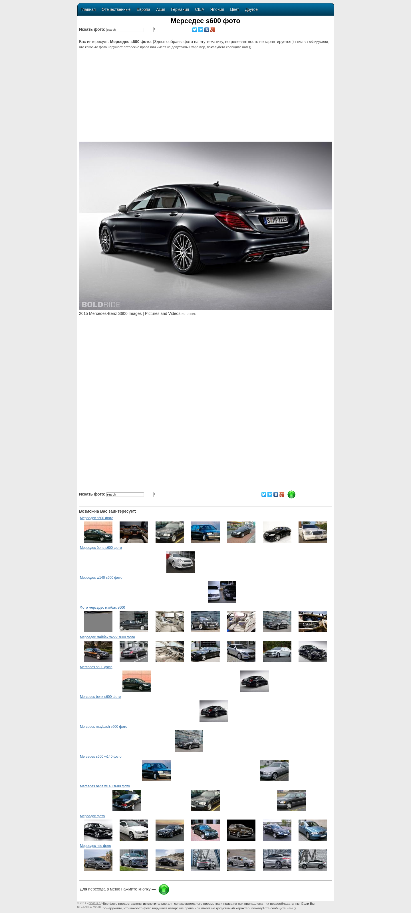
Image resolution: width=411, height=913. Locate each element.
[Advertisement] (206, 99)
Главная (88, 9)
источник (189, 314)
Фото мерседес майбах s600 (102, 608)
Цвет (234, 9)
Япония (217, 9)
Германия (180, 9)
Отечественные (116, 9)
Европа (143, 9)
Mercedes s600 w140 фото (101, 757)
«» (95, 903)
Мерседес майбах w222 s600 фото (107, 637)
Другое (251, 9)
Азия (160, 9)
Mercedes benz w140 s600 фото (105, 786)
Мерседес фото (92, 816)
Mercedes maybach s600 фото (103, 727)
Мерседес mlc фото (95, 846)
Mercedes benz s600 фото (100, 697)
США (199, 9)
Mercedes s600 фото (96, 667)
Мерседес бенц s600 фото (101, 548)
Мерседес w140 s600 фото (101, 578)
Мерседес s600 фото (96, 518)
